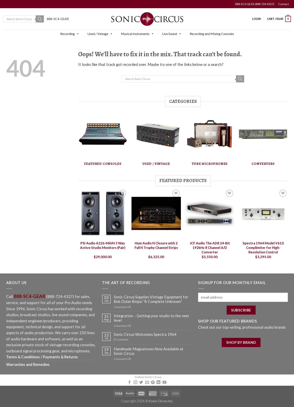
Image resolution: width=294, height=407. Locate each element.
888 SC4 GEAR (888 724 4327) (254, 4)
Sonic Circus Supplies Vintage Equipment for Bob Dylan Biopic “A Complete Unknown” (151, 299)
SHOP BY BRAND (241, 342)
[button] (77, 34)
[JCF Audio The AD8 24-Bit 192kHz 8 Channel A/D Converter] (209, 213)
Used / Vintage (100, 34)
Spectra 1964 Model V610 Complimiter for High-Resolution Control (263, 247)
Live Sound (172, 34)
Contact (283, 4)
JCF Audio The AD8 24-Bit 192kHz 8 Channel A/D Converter (210, 247)
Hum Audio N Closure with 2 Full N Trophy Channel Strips (156, 245)
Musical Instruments (137, 34)
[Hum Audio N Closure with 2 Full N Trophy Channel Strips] (156, 213)
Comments (121, 339)
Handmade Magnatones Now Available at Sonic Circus (148, 351)
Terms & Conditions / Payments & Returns (42, 357)
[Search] (40, 18)
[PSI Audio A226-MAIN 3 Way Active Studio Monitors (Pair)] (102, 213)
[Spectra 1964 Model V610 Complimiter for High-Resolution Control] (263, 213)
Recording (69, 34)
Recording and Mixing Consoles (212, 34)
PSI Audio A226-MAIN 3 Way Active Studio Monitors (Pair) (102, 245)
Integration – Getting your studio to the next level (151, 318)
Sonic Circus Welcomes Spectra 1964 (145, 334)
